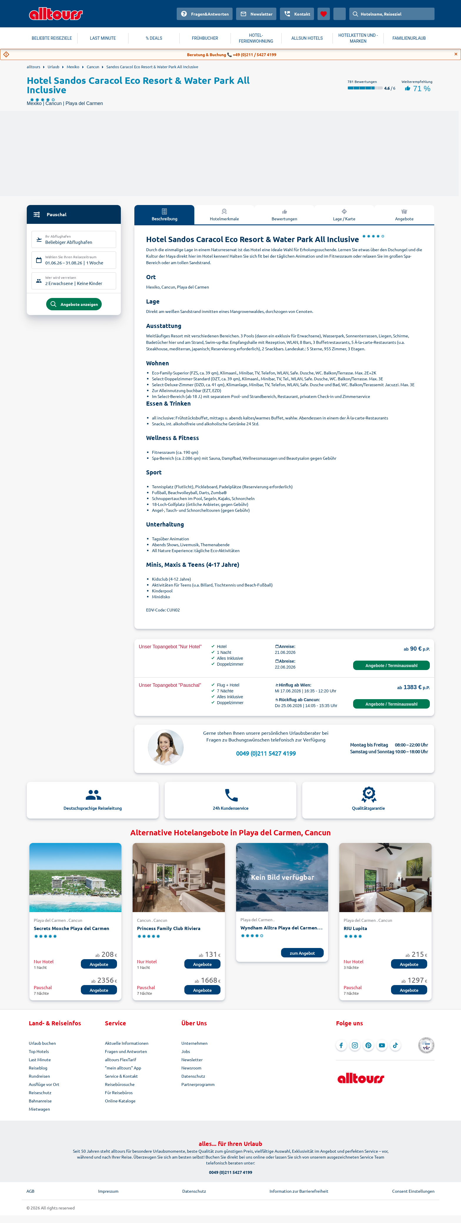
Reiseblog (38, 1067)
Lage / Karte (344, 214)
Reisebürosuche (120, 1084)
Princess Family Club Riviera (169, 928)
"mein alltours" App (123, 1067)
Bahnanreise (40, 1100)
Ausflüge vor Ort (44, 1084)
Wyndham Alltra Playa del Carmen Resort (286, 927)
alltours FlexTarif (120, 1059)
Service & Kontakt (121, 1076)
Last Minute (40, 1059)
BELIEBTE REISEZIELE (52, 38)
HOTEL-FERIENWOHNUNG (256, 38)
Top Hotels (39, 1051)
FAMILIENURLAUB (409, 38)
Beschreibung (164, 214)
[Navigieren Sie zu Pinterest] (368, 1045)
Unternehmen (194, 1043)
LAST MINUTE (103, 38)
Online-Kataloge (120, 1100)
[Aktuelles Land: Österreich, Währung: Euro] (339, 14)
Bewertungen (284, 214)
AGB (30, 1191)
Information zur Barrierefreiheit (299, 1191)
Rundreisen (39, 1076)
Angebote (404, 214)
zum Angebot (302, 953)
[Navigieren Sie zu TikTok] (395, 1045)
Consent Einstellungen (413, 1191)
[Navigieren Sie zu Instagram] (355, 1045)
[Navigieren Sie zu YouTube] (382, 1045)
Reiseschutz (40, 1092)
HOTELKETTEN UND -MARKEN (358, 38)
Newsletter (192, 1059)
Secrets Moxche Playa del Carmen (71, 928)
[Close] (456, 54)
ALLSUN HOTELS (307, 38)
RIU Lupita (355, 928)
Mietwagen (39, 1109)
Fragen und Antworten (126, 1051)
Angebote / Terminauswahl (391, 665)
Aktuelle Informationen (126, 1043)
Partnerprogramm (198, 1084)
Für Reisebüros (119, 1092)
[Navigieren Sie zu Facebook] (341, 1045)
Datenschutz (193, 1076)
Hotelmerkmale (224, 214)
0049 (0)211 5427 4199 (266, 753)
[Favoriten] (324, 14)
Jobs (185, 1051)
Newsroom (191, 1067)
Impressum (108, 1191)
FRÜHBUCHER (205, 38)
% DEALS (154, 38)
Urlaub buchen (42, 1043)
